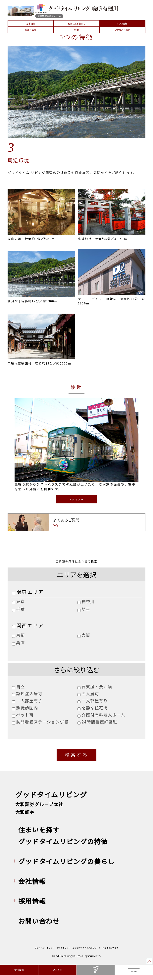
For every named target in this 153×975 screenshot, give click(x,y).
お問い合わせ (39, 921)
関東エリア (30, 592)
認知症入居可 (29, 694)
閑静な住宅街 (94, 708)
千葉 (20, 609)
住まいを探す (39, 830)
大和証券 (25, 813)
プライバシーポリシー (45, 948)
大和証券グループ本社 (39, 805)
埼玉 (85, 609)
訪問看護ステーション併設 (42, 722)
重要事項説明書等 (110, 948)
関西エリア (30, 625)
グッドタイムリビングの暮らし (66, 862)
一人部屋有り (29, 701)
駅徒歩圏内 (27, 708)
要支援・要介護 (96, 687)
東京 (20, 602)
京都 (20, 635)
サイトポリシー (64, 948)
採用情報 (32, 902)
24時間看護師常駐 (99, 722)
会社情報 (32, 882)
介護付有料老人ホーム (103, 715)
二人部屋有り (94, 701)
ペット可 (25, 715)
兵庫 (20, 643)
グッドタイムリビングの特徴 (63, 842)
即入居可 (90, 694)
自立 (20, 687)
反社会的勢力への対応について (86, 948)
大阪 (85, 635)
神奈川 (88, 602)
